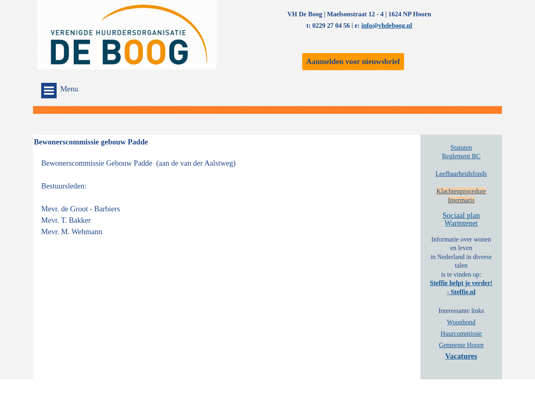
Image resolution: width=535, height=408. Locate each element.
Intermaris (461, 200)
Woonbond (461, 322)
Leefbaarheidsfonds (461, 173)
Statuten (461, 147)
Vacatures (461, 356)
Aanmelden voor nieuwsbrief (353, 61)
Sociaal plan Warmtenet (461, 219)
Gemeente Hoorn (461, 344)
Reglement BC (461, 156)
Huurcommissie (461, 333)
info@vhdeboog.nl (386, 25)
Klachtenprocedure (461, 191)
